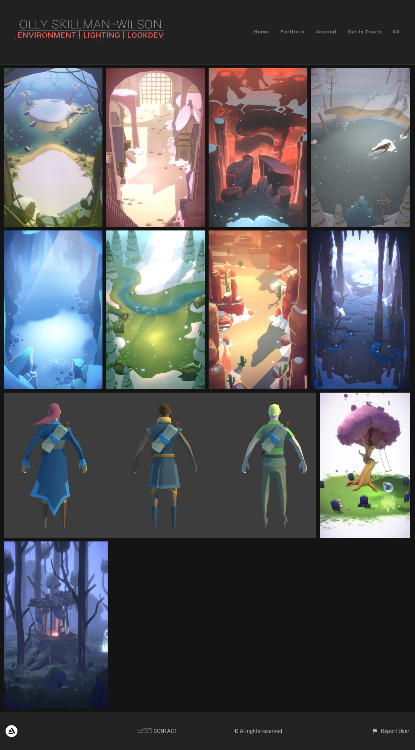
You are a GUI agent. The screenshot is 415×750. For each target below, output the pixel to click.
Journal (326, 32)
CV (396, 32)
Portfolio (292, 32)
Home (261, 32)
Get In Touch (365, 32)
